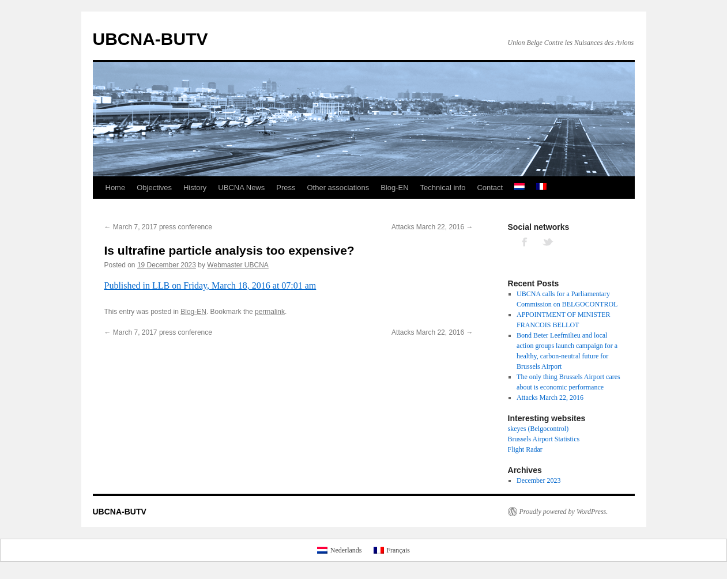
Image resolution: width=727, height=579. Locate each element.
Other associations (338, 187)
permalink (270, 312)
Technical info (443, 187)
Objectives (154, 187)
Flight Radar (525, 449)
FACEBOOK (525, 241)
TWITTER (548, 241)
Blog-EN (394, 187)
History (194, 187)
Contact (490, 187)
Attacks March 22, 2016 (432, 227)
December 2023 (538, 480)
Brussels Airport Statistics (544, 439)
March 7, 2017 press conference (158, 227)
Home (116, 187)
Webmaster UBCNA (237, 265)
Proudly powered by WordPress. (563, 512)
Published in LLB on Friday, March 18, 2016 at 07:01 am (210, 285)
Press (285, 187)
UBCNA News (241, 187)
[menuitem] (519, 188)
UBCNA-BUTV (150, 38)
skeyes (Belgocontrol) (538, 429)
